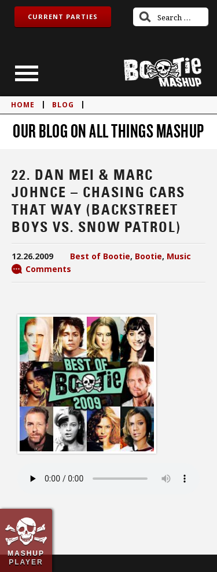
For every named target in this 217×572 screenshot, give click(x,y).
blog (63, 105)
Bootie (148, 256)
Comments (48, 268)
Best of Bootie (100, 256)
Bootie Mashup (162, 72)
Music (179, 256)
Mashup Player (26, 557)
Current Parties (63, 16)
